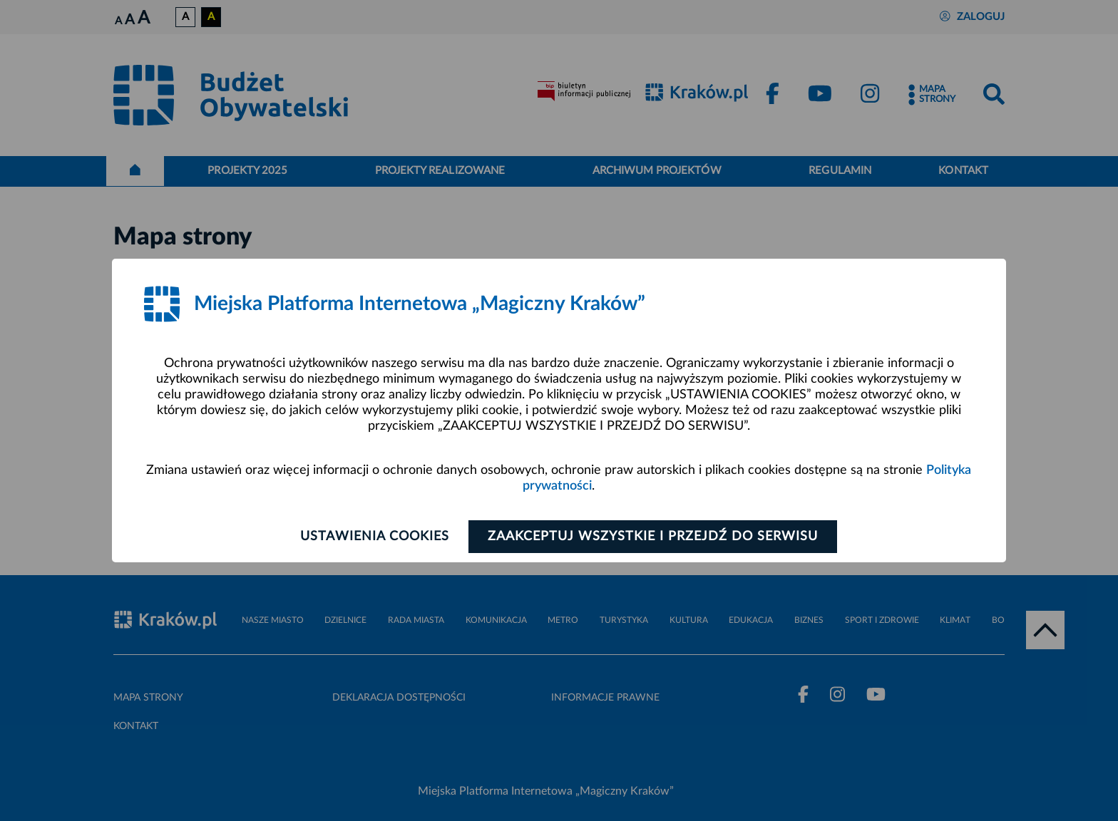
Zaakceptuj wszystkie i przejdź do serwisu (653, 536)
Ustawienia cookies (374, 536)
